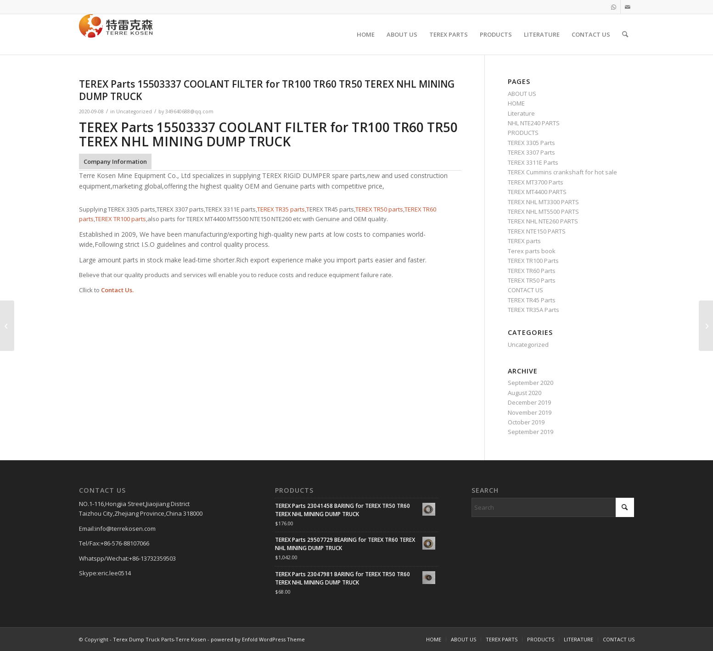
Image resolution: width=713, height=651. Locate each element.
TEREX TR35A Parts (533, 310)
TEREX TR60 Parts (532, 271)
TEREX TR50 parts (379, 209)
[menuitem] (366, 34)
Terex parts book (532, 251)
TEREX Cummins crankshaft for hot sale (562, 172)
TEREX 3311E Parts (533, 162)
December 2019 (529, 402)
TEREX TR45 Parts (532, 300)
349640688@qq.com (189, 111)
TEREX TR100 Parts (533, 260)
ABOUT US (522, 93)
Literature (521, 113)
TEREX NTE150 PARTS (537, 231)
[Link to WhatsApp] (613, 7)
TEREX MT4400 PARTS (537, 192)
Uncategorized (134, 111)
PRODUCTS (523, 132)
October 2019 (526, 422)
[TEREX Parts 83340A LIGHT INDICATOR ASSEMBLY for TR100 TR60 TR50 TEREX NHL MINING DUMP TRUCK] (706, 325)
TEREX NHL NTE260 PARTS (543, 221)
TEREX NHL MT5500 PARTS (543, 211)
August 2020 (524, 393)
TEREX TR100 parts (120, 219)
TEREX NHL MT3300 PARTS (543, 202)
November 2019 (529, 412)
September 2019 (530, 432)
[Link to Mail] (627, 7)
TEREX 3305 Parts (531, 143)
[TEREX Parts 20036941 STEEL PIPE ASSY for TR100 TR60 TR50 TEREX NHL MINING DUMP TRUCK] (7, 325)
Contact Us (116, 290)
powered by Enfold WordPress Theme (258, 639)
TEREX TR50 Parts (532, 280)
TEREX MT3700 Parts (535, 182)
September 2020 (530, 382)
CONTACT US (525, 290)
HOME (516, 103)
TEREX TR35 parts (281, 209)
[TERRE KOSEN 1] (115, 34)
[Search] (625, 34)
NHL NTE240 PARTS (534, 123)
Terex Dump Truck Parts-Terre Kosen (159, 639)
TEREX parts (524, 241)
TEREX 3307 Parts (531, 152)
